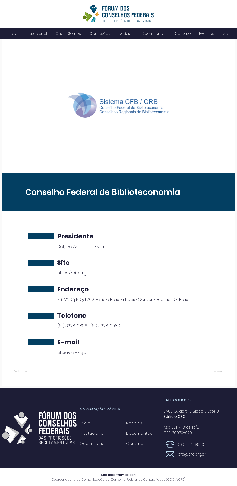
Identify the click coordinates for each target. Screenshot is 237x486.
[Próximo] (211, 371)
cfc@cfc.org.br (192, 454)
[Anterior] (29, 371)
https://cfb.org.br (74, 273)
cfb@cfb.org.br (72, 352)
